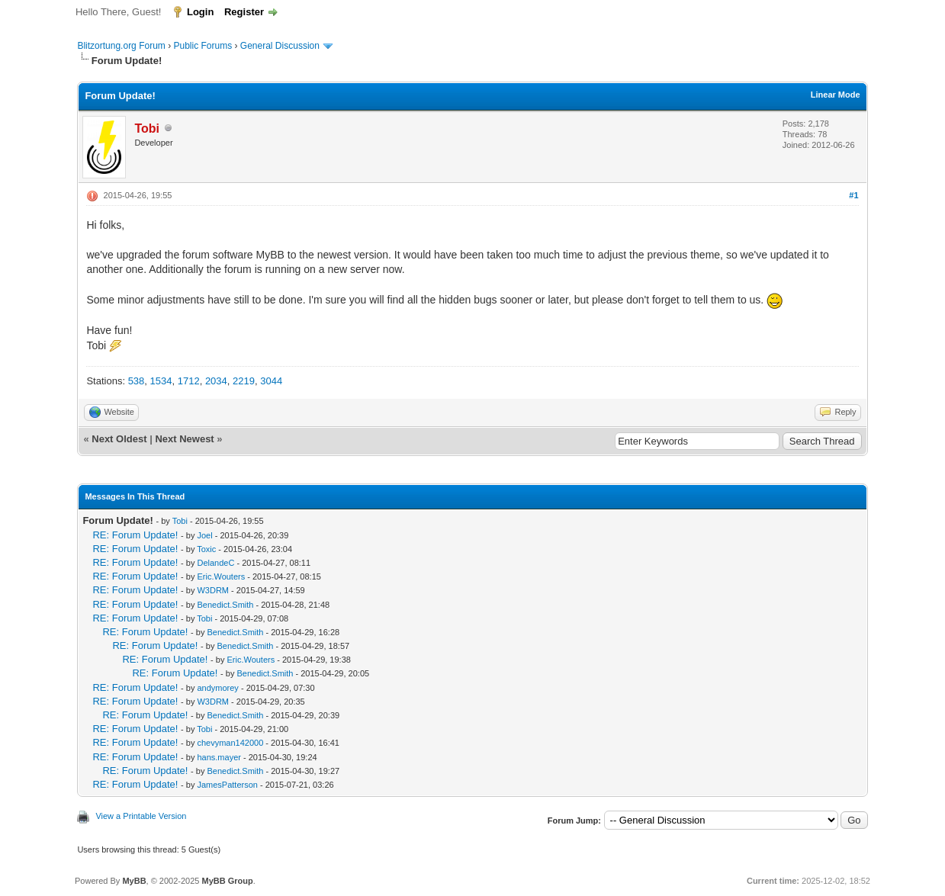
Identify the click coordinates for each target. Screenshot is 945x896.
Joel (204, 535)
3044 (271, 381)
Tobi (180, 520)
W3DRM (213, 590)
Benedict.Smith (225, 604)
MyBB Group (227, 880)
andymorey (217, 687)
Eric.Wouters (221, 576)
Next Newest (184, 439)
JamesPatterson (227, 784)
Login (200, 12)
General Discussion (280, 45)
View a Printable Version (140, 816)
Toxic (206, 549)
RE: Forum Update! (135, 535)
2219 (244, 381)
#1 (853, 195)
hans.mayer (218, 757)
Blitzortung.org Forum (121, 45)
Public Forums (202, 45)
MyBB (134, 880)
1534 (161, 381)
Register (244, 12)
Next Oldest (119, 439)
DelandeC (215, 562)
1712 (189, 381)
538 (136, 381)
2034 (216, 381)
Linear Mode (835, 94)
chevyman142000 (230, 742)
